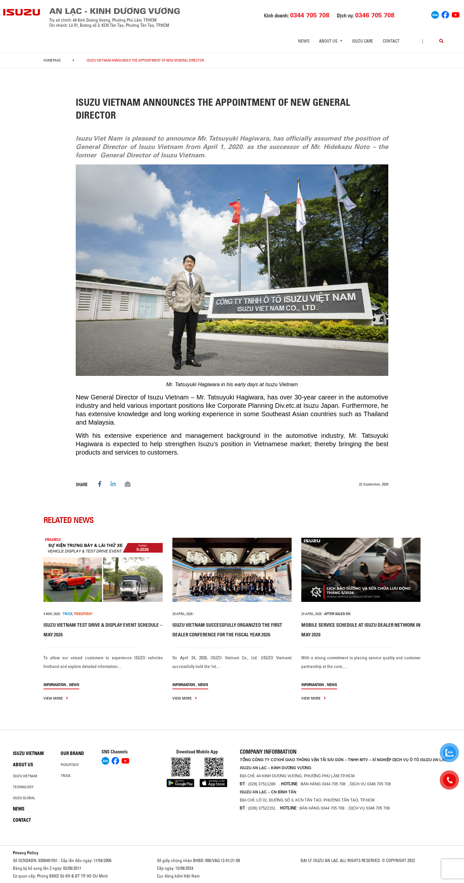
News (303, 41)
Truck (66, 775)
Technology (23, 787)
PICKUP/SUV (83, 614)
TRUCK (67, 614)
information (55, 684)
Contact (391, 41)
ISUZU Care (362, 41)
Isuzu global (24, 798)
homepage (52, 60)
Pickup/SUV (70, 764)
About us (23, 765)
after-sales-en (337, 614)
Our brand (72, 753)
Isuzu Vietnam (28, 753)
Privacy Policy (25, 852)
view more (56, 698)
